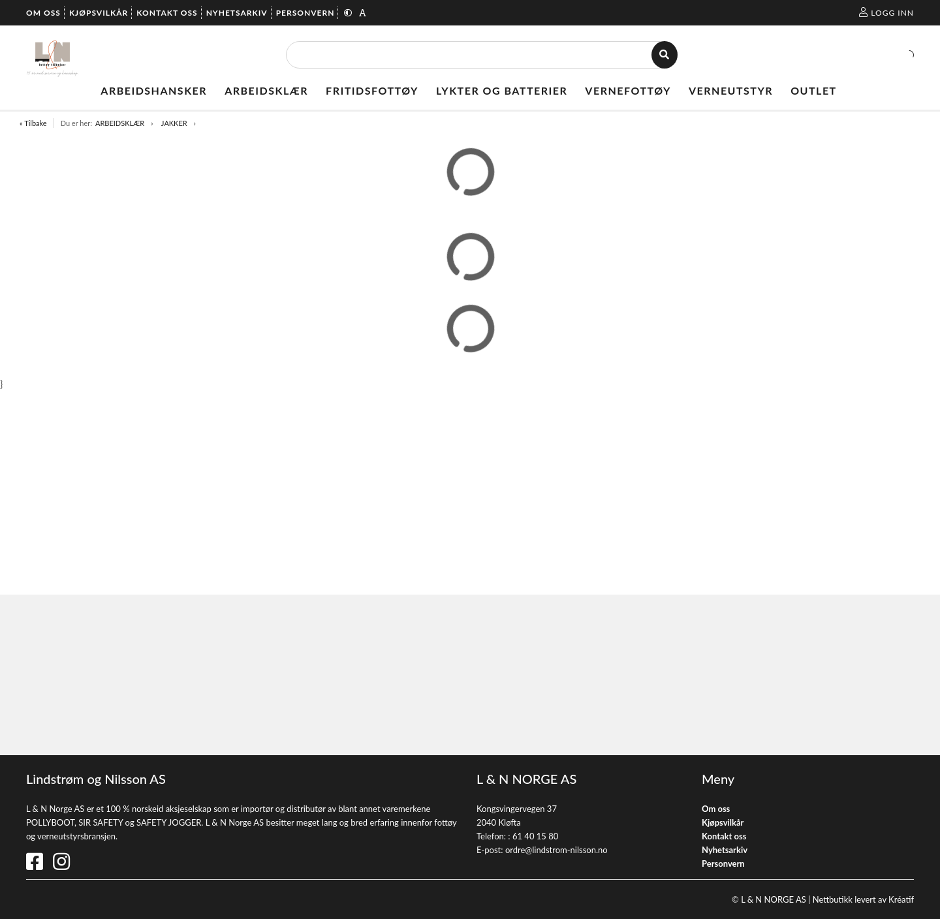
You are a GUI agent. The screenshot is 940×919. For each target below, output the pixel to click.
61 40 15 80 (535, 836)
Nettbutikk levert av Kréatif (863, 899)
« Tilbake (33, 123)
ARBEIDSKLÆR (119, 123)
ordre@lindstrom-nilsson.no (556, 850)
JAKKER (174, 123)
